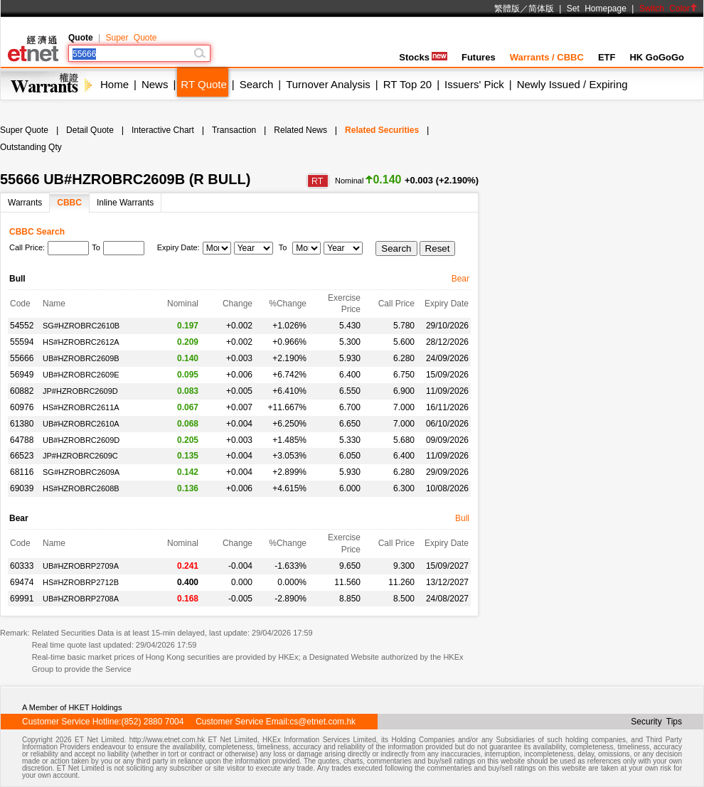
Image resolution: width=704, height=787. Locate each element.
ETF (607, 57)
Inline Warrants (125, 203)
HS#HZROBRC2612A (81, 342)
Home (114, 84)
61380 (21, 424)
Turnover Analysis (328, 84)
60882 (21, 391)
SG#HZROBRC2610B (81, 325)
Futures (479, 57)
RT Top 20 (407, 84)
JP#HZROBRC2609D (80, 391)
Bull (462, 518)
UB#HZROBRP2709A (81, 566)
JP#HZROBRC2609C (80, 455)
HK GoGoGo (656, 57)
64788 (21, 440)
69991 (21, 599)
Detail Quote (90, 130)
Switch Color (668, 9)
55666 (21, 358)
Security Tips (656, 722)
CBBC (69, 203)
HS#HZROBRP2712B (81, 582)
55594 (21, 342)
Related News (300, 130)
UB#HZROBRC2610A (81, 423)
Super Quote (130, 38)
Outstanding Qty (31, 147)
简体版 (541, 9)
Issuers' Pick (474, 84)
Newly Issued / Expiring (572, 84)
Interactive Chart (163, 130)
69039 (21, 488)
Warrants (25, 203)
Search (257, 84)
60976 (21, 407)
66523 (21, 456)
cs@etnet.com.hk (322, 722)
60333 (21, 566)
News (155, 84)
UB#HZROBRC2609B (81, 358)
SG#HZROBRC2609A (81, 472)
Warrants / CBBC (547, 57)
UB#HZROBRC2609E (81, 374)
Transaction (234, 130)
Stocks (423, 57)
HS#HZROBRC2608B (81, 488)
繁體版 (507, 9)
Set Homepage (596, 9)
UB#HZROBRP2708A (81, 598)
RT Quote (203, 84)
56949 (21, 375)
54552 (21, 326)
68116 (21, 472)
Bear (460, 279)
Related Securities (382, 130)
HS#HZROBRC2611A (81, 407)
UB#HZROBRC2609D (81, 440)
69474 (21, 582)
